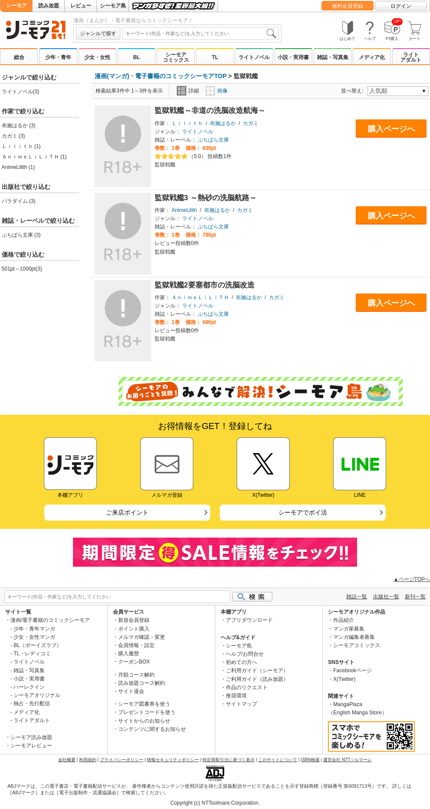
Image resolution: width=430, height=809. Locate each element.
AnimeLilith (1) (18, 167)
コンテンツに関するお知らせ (152, 729)
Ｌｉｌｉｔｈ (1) (21, 146)
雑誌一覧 (356, 597)
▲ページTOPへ (412, 579)
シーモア (16, 6)
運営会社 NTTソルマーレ (347, 759)
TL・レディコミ (32, 654)
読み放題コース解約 (141, 683)
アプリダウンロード (249, 620)
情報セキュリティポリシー (173, 759)
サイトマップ (241, 704)
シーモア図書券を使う (144, 704)
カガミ (250, 123)
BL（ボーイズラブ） (37, 645)
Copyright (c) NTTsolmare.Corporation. (215, 803)
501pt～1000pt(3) (22, 269)
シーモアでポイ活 (302, 512)
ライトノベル (254, 57)
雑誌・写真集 (332, 57)
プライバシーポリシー (121, 759)
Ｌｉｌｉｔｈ (187, 123)
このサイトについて (277, 759)
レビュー (80, 6)
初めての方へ (241, 662)
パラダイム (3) (19, 201)
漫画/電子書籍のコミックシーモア (50, 620)
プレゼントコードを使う (146, 712)
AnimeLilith (184, 210)
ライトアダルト (410, 57)
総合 (19, 57)
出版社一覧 (386, 597)
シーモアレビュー (31, 746)
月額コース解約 (136, 675)
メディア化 (372, 57)
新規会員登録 (133, 620)
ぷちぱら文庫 (213, 140)
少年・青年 (58, 57)
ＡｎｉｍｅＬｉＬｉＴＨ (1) (34, 157)
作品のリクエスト (247, 687)
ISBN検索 (310, 759)
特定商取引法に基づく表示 (228, 759)
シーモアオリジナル (36, 695)
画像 (216, 91)
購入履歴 (128, 654)
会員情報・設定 (136, 645)
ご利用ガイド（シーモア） (257, 670)
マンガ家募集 (348, 629)
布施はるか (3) (19, 125)
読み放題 (48, 6)
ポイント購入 (133, 629)
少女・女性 (97, 57)
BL (136, 57)
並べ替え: (353, 91)
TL (215, 57)
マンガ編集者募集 (354, 637)
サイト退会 (131, 691)
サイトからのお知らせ (144, 721)
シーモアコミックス (176, 57)
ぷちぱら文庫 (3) (21, 235)
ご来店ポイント (127, 512)
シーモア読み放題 (31, 737)
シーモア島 (113, 6)
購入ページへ (391, 129)
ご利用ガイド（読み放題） (257, 679)
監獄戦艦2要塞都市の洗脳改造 (205, 285)
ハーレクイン (29, 687)
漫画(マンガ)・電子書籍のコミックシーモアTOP (161, 76)
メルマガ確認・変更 (141, 637)
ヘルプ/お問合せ (245, 654)
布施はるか (223, 123)
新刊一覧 (415, 597)
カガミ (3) (13, 136)
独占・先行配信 (31, 703)
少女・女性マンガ (34, 637)
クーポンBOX (134, 662)
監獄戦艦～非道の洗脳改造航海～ (210, 110)
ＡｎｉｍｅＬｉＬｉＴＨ (200, 297)
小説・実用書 (293, 57)
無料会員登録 (347, 6)
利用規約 (87, 759)
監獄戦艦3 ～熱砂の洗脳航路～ (206, 198)
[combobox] (200, 33)
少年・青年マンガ (34, 629)
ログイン (400, 6)
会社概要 (67, 759)
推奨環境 (236, 696)
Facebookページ (352, 670)
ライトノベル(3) (21, 92)
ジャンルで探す (98, 33)
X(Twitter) (344, 679)
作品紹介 (343, 620)
